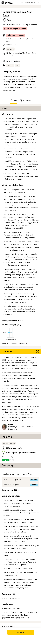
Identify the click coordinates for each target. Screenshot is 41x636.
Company (25, 100)
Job (13, 100)
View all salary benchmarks (13, 343)
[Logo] (7, 2)
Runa (6, 15)
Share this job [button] (9, 626)
